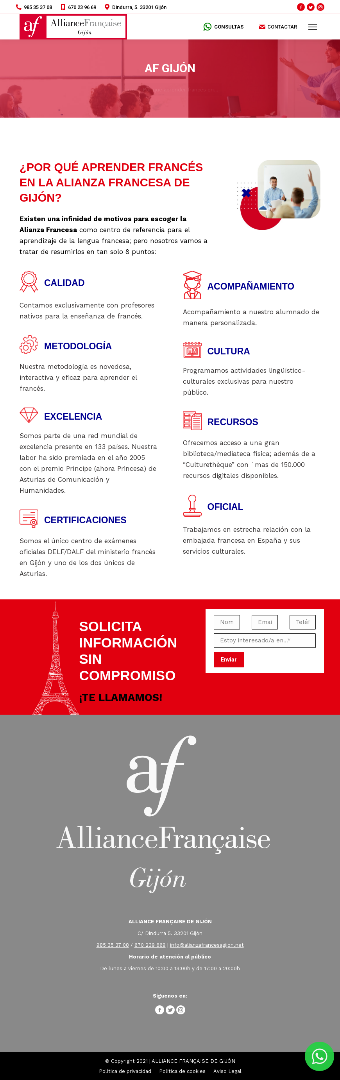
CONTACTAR (278, 27)
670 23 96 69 (78, 7)
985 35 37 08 (34, 7)
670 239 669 (150, 945)
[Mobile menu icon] (312, 27)
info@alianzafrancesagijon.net (207, 945)
